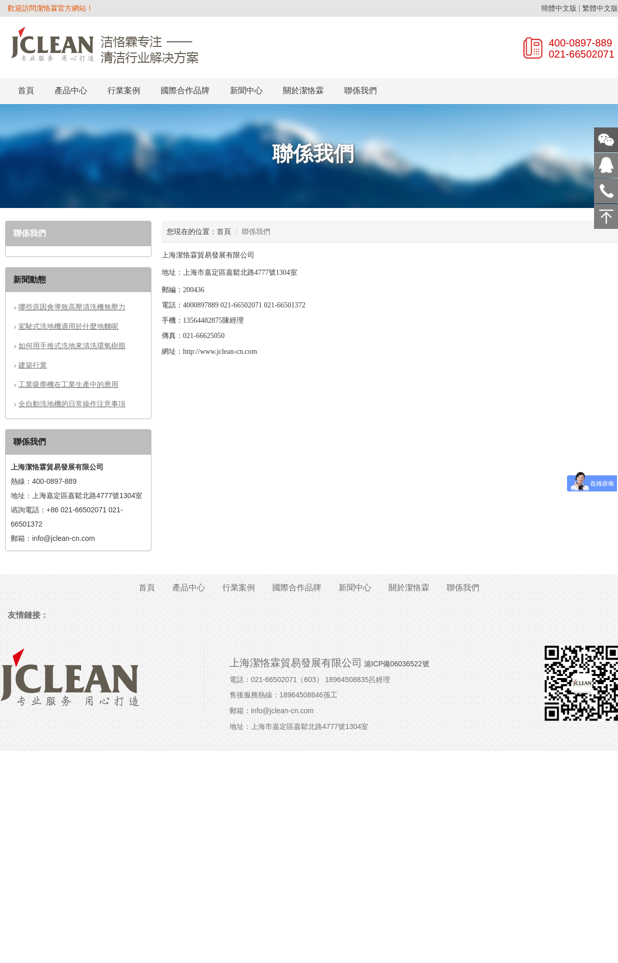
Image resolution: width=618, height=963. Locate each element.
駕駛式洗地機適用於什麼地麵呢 (68, 326)
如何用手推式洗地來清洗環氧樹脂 (71, 346)
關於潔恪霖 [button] (303, 90)
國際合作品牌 (185, 90)
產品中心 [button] (71, 90)
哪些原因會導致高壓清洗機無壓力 (71, 307)
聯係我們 (360, 90)
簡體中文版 (559, 8)
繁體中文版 (600, 8)
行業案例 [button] (124, 90)
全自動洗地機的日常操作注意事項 (71, 404)
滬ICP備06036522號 (396, 664)
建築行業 (32, 365)
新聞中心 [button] (246, 90)
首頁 (26, 90)
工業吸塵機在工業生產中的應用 (68, 384)
